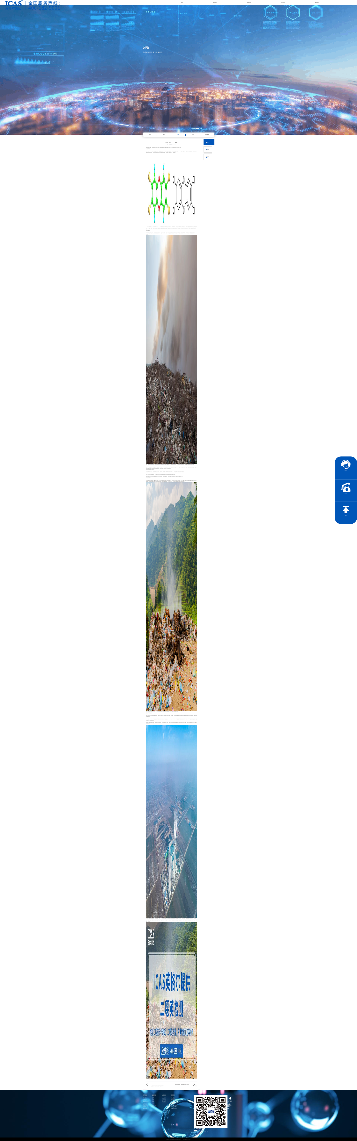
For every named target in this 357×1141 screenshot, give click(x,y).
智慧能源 (207, 134)
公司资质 (145, 1104)
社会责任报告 (174, 1108)
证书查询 (173, 1104)
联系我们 (317, 2)
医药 (150, 134)
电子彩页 (164, 1100)
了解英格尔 (145, 1098)
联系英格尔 (173, 1100)
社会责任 (173, 1098)
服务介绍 (249, 2)
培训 (193, 134)
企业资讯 (164, 1098)
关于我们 (215, 2)
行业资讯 (207, 149)
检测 (164, 134)
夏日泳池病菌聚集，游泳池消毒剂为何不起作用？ (182, 1084)
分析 (178, 134)
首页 (182, 2)
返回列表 (207, 156)
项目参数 (145, 1108)
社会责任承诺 (174, 1106)
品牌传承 (145, 1100)
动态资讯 (283, 2)
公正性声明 (145, 1106)
